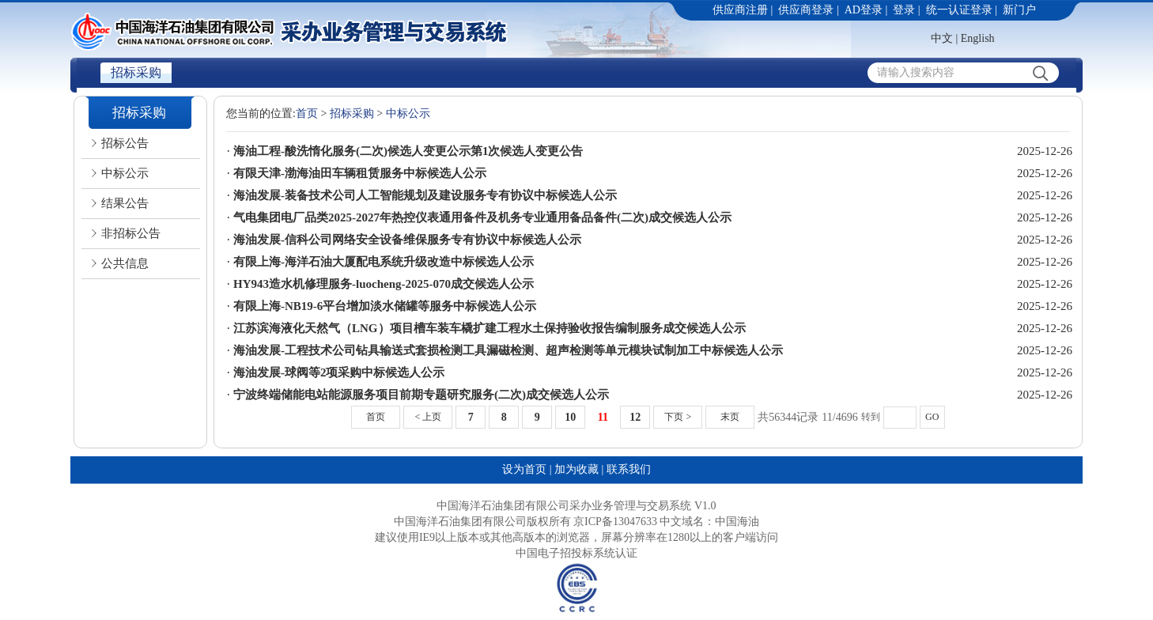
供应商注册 (740, 10)
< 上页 (427, 416)
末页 (729, 416)
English (978, 38)
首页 (307, 113)
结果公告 (125, 203)
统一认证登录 (959, 10)
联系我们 (629, 469)
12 (635, 417)
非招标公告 (131, 233)
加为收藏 (576, 469)
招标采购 (136, 72)
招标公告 (125, 143)
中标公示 (125, 173)
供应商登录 (806, 10)
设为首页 (524, 469)
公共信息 (125, 263)
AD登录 (864, 10)
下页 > (677, 416)
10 (570, 417)
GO (932, 416)
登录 (904, 10)
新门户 (1019, 10)
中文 (942, 38)
